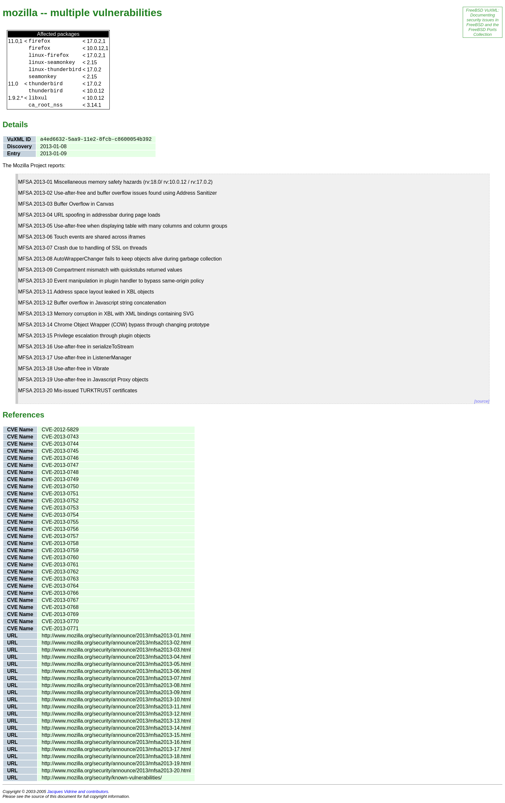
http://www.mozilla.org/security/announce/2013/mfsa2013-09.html (116, 692)
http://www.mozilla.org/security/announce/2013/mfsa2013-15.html (116, 735)
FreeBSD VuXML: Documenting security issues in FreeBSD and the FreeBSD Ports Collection (482, 22)
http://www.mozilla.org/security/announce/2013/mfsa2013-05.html (116, 664)
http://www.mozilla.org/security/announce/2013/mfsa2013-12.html (116, 713)
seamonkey (42, 77)
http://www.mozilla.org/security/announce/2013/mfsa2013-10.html (116, 699)
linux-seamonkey (52, 63)
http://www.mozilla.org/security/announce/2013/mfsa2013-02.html (116, 642)
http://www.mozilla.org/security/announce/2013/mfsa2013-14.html (116, 728)
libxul (38, 98)
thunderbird (46, 84)
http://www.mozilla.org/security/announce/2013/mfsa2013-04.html (116, 657)
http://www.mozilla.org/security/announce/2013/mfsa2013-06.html (116, 671)
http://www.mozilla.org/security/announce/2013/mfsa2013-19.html (116, 763)
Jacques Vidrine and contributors (77, 791)
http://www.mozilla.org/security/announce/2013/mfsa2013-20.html (116, 770)
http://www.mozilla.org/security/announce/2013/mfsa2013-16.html (116, 742)
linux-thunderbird (55, 70)
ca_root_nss (46, 105)
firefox (39, 41)
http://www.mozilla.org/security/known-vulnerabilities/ (102, 777)
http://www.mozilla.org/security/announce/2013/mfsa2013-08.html (116, 685)
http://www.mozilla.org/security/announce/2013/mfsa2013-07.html (116, 678)
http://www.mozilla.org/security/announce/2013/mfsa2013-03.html (116, 650)
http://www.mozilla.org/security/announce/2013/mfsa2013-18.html (116, 756)
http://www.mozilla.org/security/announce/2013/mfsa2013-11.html (116, 706)
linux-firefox (49, 55)
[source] (481, 401)
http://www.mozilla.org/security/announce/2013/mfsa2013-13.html (116, 721)
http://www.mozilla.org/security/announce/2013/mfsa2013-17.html (116, 749)
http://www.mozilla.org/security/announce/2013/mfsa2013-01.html (116, 635)
